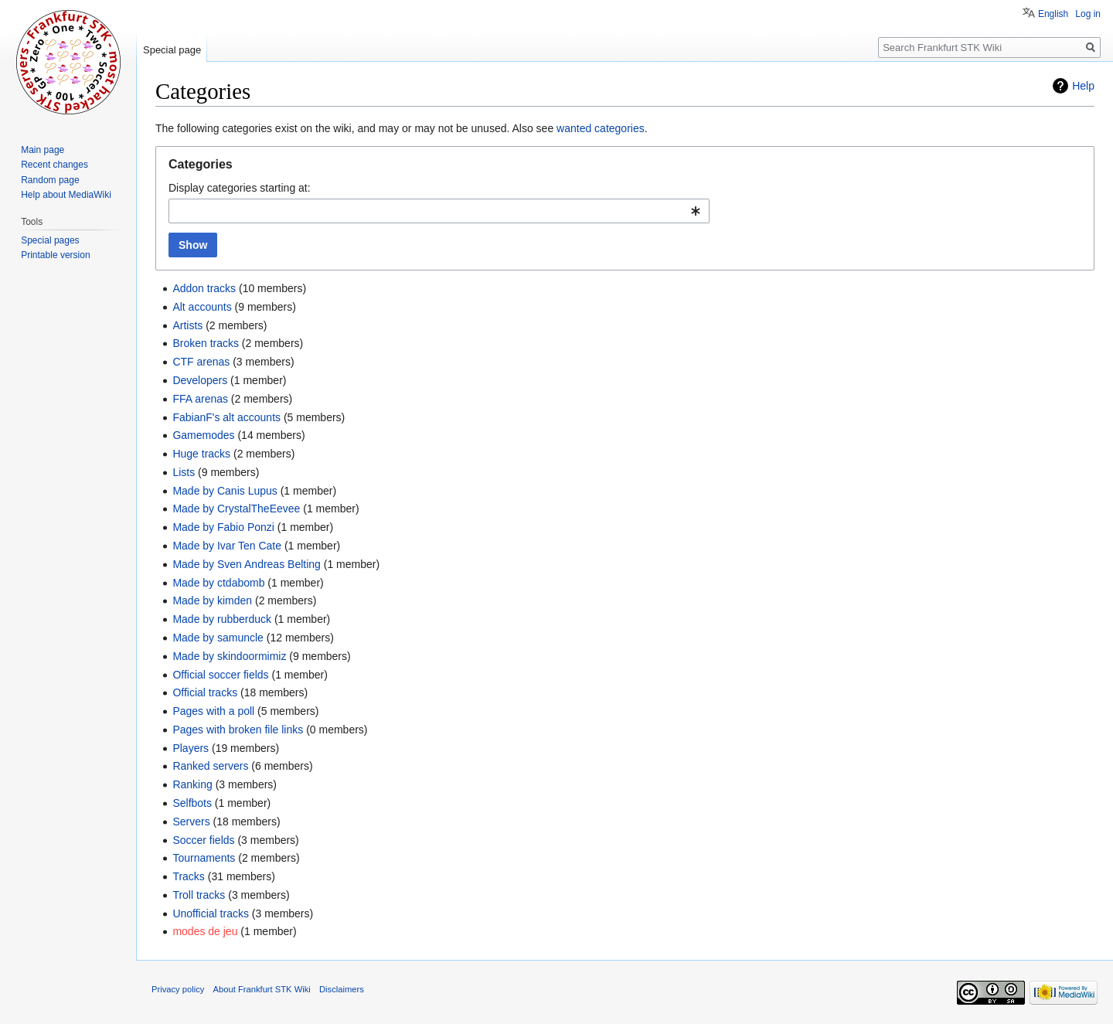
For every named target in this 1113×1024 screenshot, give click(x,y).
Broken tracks (205, 343)
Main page (42, 150)
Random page (50, 180)
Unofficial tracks (210, 913)
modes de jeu (204, 931)
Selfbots (192, 803)
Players (190, 748)
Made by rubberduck (221, 619)
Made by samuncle (218, 637)
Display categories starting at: (239, 188)
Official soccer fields (220, 674)
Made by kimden (212, 600)
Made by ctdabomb (218, 583)
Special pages (50, 240)
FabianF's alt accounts (226, 417)
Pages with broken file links (237, 729)
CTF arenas (201, 362)
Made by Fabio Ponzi (223, 527)
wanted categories (600, 128)
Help (1083, 86)
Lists (183, 472)
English (1053, 14)
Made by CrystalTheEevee (236, 508)
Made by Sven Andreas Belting (246, 564)
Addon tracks (204, 288)
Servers (190, 821)
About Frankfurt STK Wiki (262, 989)
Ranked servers (210, 766)
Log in (1088, 14)
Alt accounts (201, 307)
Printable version (55, 255)
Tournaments (203, 858)
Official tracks (204, 692)
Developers (199, 380)
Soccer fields (203, 840)
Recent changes (54, 164)
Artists (187, 325)
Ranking (192, 784)
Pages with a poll (213, 711)
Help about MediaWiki (66, 194)
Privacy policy (177, 989)
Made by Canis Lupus (224, 491)
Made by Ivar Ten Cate (226, 545)
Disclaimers (341, 989)
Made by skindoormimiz (229, 656)
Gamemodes (203, 435)
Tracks (188, 876)
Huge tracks (201, 453)
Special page (172, 50)
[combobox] (439, 211)
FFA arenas (200, 399)
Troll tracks (198, 895)
